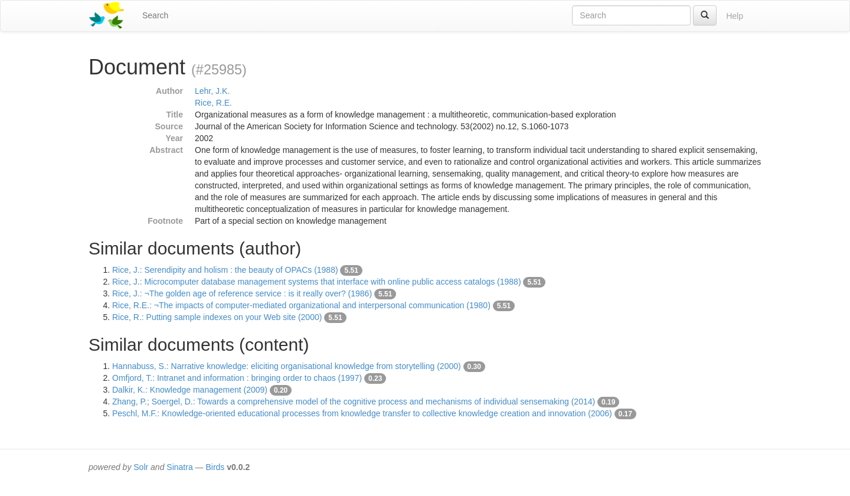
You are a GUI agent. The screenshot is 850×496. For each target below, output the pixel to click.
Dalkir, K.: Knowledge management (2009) (189, 389)
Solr (140, 467)
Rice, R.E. (213, 102)
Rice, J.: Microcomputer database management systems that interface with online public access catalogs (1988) (316, 281)
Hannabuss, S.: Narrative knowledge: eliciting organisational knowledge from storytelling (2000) (286, 366)
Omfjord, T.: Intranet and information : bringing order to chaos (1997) (237, 378)
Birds (214, 467)
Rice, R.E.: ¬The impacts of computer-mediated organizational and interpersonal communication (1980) (301, 305)
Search (155, 15)
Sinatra (179, 467)
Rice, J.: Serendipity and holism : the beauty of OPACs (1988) (225, 270)
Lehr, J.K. (212, 91)
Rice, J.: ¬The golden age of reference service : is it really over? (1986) (242, 293)
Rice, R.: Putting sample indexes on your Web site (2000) (217, 317)
